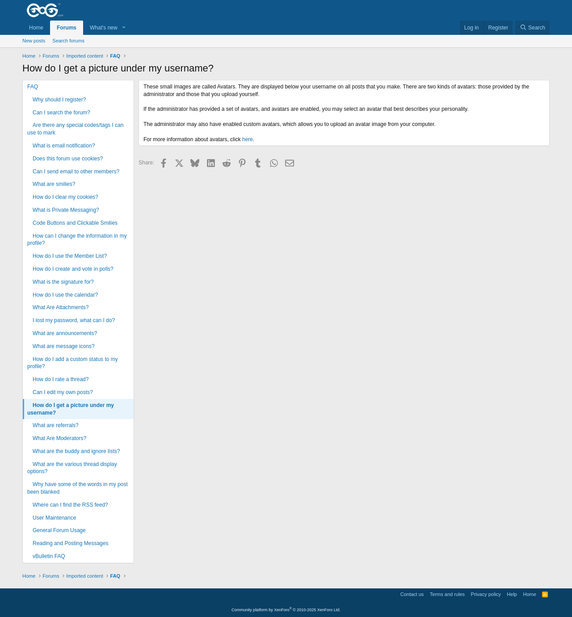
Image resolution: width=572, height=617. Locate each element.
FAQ (32, 87)
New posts (33, 40)
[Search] (532, 28)
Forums (66, 28)
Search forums (68, 40)
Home (36, 28)
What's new (104, 28)
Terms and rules (447, 594)
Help (512, 594)
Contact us (412, 594)
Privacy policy (486, 594)
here (247, 139)
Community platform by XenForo (286, 610)
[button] (123, 28)
